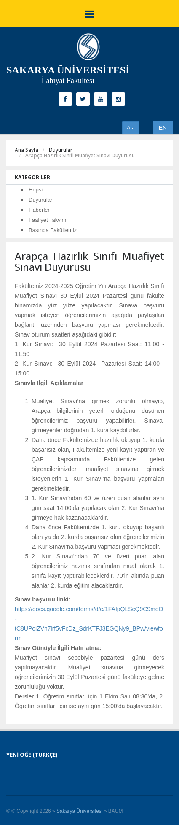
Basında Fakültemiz (53, 230)
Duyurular (60, 150)
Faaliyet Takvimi (48, 220)
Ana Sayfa (26, 150)
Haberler (39, 210)
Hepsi (36, 189)
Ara (131, 128)
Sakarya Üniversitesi (79, 811)
